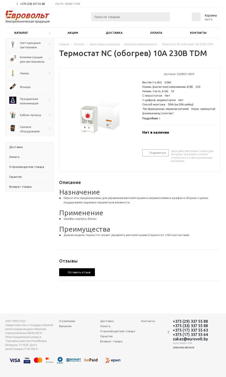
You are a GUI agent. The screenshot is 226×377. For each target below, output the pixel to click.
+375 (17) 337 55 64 (190, 334)
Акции (73, 32)
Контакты (198, 32)
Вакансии (65, 326)
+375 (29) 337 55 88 (32, 3)
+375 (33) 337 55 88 (190, 325)
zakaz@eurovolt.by (190, 339)
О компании (67, 321)
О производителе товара (117, 331)
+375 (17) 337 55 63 (190, 330)
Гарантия (106, 336)
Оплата (156, 32)
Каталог (21, 32)
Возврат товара (111, 341)
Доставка (114, 32)
